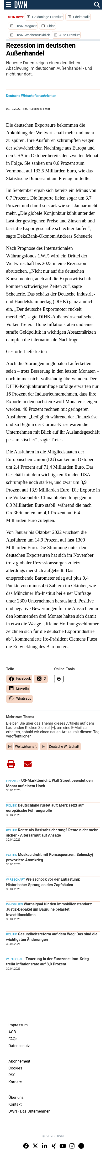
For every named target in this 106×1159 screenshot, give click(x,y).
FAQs (13, 1039)
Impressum (18, 1025)
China (51, 26)
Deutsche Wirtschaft (64, 746)
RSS (12, 1075)
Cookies (15, 1068)
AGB (12, 1032)
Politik (11, 805)
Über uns (16, 1097)
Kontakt (15, 1104)
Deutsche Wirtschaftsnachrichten (31, 96)
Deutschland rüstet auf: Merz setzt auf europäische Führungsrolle (45, 808)
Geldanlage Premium (48, 17)
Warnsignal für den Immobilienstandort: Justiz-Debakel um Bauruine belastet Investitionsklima (49, 909)
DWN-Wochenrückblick (33, 35)
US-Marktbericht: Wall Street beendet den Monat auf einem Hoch (49, 783)
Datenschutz (19, 1046)
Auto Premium (70, 35)
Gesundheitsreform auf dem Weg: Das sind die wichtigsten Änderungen (52, 937)
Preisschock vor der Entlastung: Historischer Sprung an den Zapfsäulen (43, 882)
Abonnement (19, 1061)
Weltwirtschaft (26, 746)
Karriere (15, 1082)
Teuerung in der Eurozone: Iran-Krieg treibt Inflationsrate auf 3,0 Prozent (47, 961)
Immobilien (14, 904)
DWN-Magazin (26, 26)
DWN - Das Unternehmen (30, 1111)
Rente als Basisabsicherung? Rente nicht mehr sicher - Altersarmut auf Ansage (52, 833)
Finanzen (13, 781)
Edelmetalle (81, 17)
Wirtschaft (15, 879)
